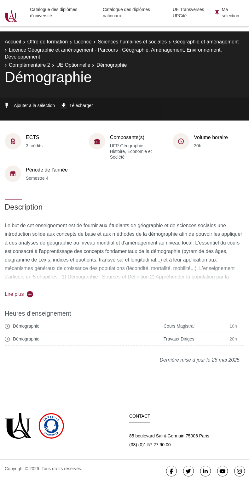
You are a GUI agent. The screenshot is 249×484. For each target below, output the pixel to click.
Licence (82, 41)
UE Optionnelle (73, 65)
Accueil (13, 41)
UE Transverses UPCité (188, 12)
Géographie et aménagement (206, 41)
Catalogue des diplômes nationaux (126, 12)
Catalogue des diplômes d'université (53, 12)
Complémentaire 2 (29, 65)
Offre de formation (47, 41)
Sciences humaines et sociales (132, 41)
